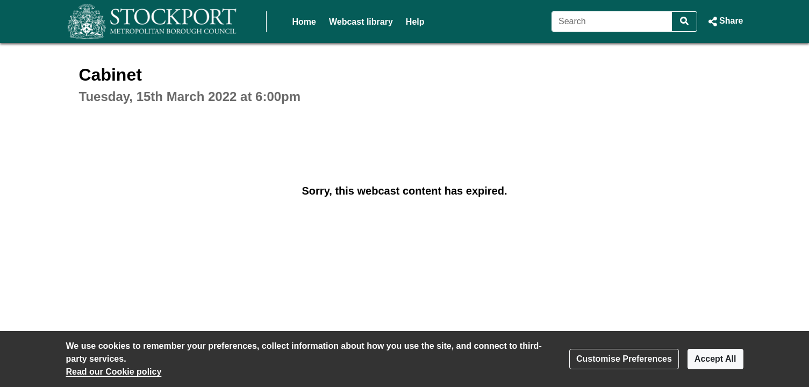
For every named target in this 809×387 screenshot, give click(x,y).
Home (304, 21)
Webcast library (361, 21)
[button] (724, 21)
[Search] (612, 21)
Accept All (715, 358)
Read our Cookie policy (114, 371)
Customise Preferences (624, 358)
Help (415, 21)
